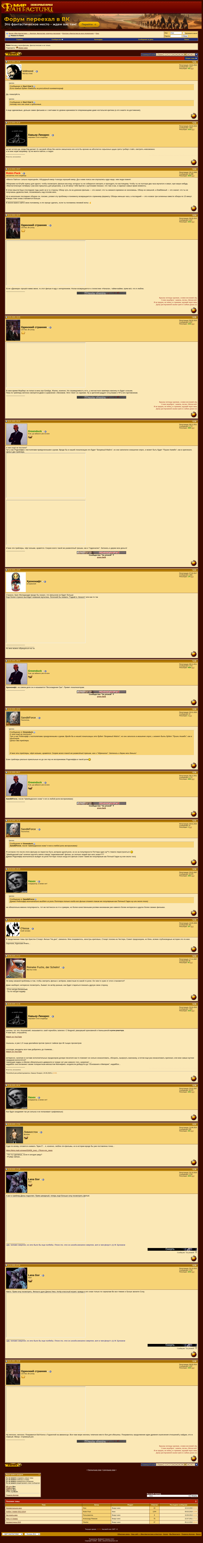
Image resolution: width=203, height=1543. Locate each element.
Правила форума (12, 1495)
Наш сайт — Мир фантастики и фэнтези (146, 1534)
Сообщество (57, 39)
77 (170, 54)
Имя (166, 33)
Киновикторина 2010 (13, 1522)
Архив (165, 1534)
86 (182, 54)
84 (176, 54)
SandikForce (28, 717)
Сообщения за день (145, 39)
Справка (19, 39)
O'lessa (24, 928)
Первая (159, 54)
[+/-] (192, 68)
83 (173, 54)
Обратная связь (123, 1534)
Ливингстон (31, 1131)
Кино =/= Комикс (12, 1518)
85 (179, 54)
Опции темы (190, 58)
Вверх (198, 1534)
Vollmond (27, 71)
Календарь (98, 39)
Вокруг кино (23, 48)
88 (188, 54)
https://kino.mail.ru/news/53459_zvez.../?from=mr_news (29, 1150)
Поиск (186, 39)
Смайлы (9, 1488)
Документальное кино (14, 1508)
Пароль (167, 36)
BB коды (9, 1486)
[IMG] (8, 1490)
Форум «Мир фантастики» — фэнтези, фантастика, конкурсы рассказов (34, 33)
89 (191, 54)
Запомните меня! (190, 33)
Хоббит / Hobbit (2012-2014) (16, 1511)
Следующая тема (108, 1470)
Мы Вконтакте (174, 1534)
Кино (97, 33)
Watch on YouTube (14, 1037)
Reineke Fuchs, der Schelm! (43, 967)
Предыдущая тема (94, 1470)
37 (167, 54)
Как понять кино (11, 1515)
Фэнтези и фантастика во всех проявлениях (78, 33)
